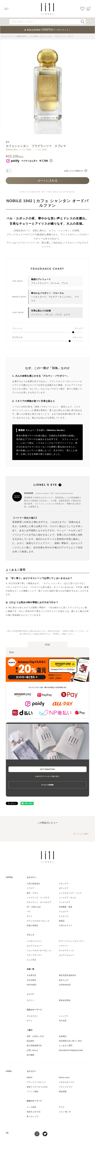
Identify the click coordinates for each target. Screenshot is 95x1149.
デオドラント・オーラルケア (39, 902)
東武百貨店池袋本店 (67, 975)
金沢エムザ (63, 980)
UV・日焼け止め (34, 907)
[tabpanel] (47, 86)
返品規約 (30, 1041)
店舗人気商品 (32, 925)
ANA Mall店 (31, 985)
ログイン (30, 1000)
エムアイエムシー (34, 946)
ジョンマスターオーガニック (39, 950)
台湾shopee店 (65, 985)
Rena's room (64, 1077)
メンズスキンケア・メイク (70, 893)
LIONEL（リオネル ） (47, 857)
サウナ (62, 1107)
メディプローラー (34, 955)
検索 (82, 21)
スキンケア (63, 884)
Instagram (37, 1133)
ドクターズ (63, 916)
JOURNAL (9, 1071)
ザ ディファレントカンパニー (71, 941)
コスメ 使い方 (65, 1112)
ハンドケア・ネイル (67, 898)
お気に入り (82, 9)
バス (28, 911)
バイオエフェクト (34, 941)
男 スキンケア (33, 1116)
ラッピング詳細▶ (47, 785)
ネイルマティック (66, 950)
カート (88, 9)
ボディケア (63, 888)
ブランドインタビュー (36, 1082)
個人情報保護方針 (34, 1045)
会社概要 (30, 1055)
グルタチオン (32, 1016)
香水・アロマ (32, 893)
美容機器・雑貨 (65, 907)
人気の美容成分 (33, 884)
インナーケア (64, 902)
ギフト (29, 916)
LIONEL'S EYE (47, 484)
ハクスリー (63, 946)
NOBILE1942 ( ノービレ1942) (27, 36)
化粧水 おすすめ (33, 1112)
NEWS (29, 1077)
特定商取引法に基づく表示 (70, 1041)
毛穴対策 (62, 1021)
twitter (45, 1133)
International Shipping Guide (71, 1050)
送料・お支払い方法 (35, 1036)
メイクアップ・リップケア (38, 898)
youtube (53, 1133)
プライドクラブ (65, 1087)
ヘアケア (30, 888)
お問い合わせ (32, 1050)
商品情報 (62, 1091)
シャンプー (63, 1016)
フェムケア (63, 911)
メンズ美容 (31, 1107)
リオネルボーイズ (66, 1082)
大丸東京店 (31, 975)
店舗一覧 (30, 969)
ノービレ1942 (41, 150)
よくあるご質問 (65, 1045)
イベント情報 (32, 1091)
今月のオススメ (65, 925)
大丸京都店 (31, 980)
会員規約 (62, 1036)
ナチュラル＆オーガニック (38, 921)
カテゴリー (31, 877)
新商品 (62, 921)
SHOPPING (9, 877)
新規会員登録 (64, 1000)
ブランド (11, 36)
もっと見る (31, 960)
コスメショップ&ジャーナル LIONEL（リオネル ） (47, 9)
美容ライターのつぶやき (37, 1087)
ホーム (4, 36)
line (29, 1133)
